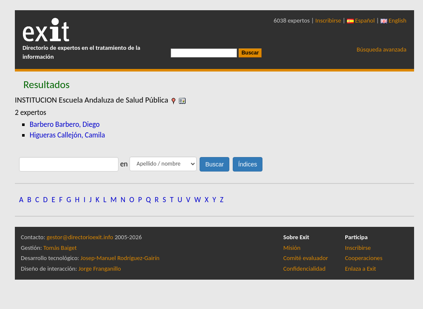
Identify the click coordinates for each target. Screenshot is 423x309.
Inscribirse (328, 20)
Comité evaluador (305, 258)
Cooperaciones (363, 258)
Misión (291, 248)
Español (361, 20)
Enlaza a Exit (360, 268)
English (393, 20)
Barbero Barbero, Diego (65, 124)
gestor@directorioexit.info (80, 237)
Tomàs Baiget (60, 248)
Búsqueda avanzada (381, 49)
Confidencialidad (304, 268)
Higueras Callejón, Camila (67, 135)
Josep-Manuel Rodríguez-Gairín (120, 258)
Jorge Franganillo (100, 268)
